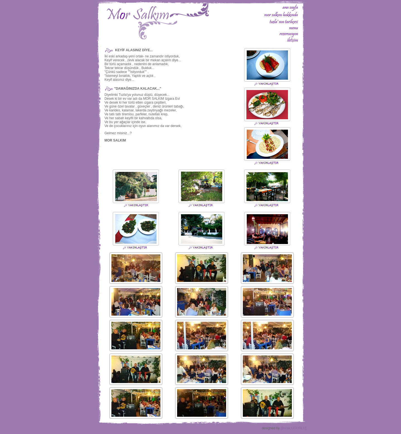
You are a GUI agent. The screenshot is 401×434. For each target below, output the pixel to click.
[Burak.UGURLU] (293, 428)
